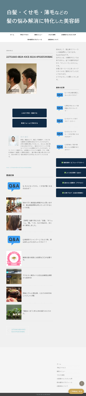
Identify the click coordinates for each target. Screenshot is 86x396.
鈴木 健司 (24, 136)
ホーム (12, 35)
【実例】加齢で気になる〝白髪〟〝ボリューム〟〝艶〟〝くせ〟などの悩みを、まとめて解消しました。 (38, 223)
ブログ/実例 (51, 35)
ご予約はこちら (76, 391)
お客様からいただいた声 (68, 35)
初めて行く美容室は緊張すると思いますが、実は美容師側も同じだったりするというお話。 (37, 205)
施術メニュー (38, 35)
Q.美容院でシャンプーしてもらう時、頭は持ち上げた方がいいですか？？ (37, 240)
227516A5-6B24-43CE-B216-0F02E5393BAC (20, 167)
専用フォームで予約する (29, 123)
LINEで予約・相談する (29, 113)
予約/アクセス (24, 35)
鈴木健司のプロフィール (35, 39)
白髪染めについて (53, 39)
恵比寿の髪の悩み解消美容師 (43, 394)
